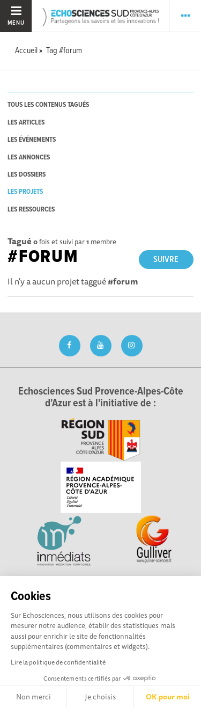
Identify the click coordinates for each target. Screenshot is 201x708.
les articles (26, 122)
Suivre (165, 259)
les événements (32, 139)
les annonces (29, 157)
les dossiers (27, 174)
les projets (25, 191)
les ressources (31, 209)
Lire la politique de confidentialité (58, 662)
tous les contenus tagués (48, 105)
